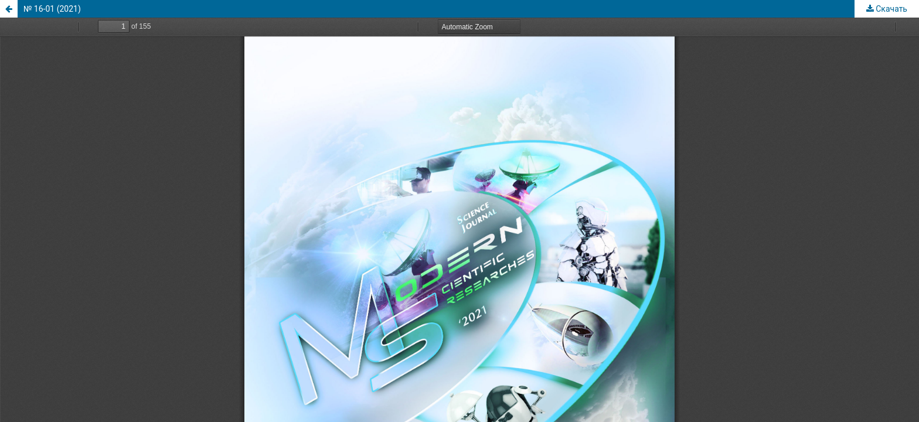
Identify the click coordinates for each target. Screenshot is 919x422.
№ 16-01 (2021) (52, 8)
